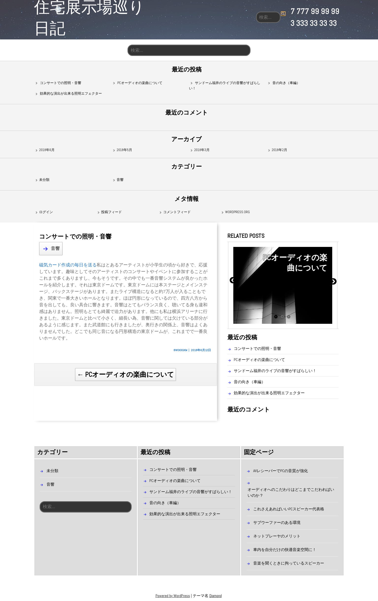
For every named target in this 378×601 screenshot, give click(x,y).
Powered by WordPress (173, 595)
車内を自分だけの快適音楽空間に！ (284, 549)
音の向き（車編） (286, 83)
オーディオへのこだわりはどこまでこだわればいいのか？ (291, 492)
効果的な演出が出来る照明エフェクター (71, 93)
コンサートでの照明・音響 (60, 83)
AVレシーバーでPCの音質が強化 (280, 470)
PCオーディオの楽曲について (139, 83)
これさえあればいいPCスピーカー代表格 (288, 509)
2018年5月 (124, 150)
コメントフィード (177, 212)
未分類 (44, 180)
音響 (120, 180)
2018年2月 (279, 150)
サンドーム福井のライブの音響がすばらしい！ (275, 371)
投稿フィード (111, 212)
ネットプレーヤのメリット (276, 536)
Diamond (215, 595)
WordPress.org (237, 212)
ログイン (46, 212)
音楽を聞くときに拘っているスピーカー (288, 563)
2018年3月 (202, 150)
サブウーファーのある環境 (276, 522)
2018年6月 (47, 150)
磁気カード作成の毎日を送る (68, 265)
